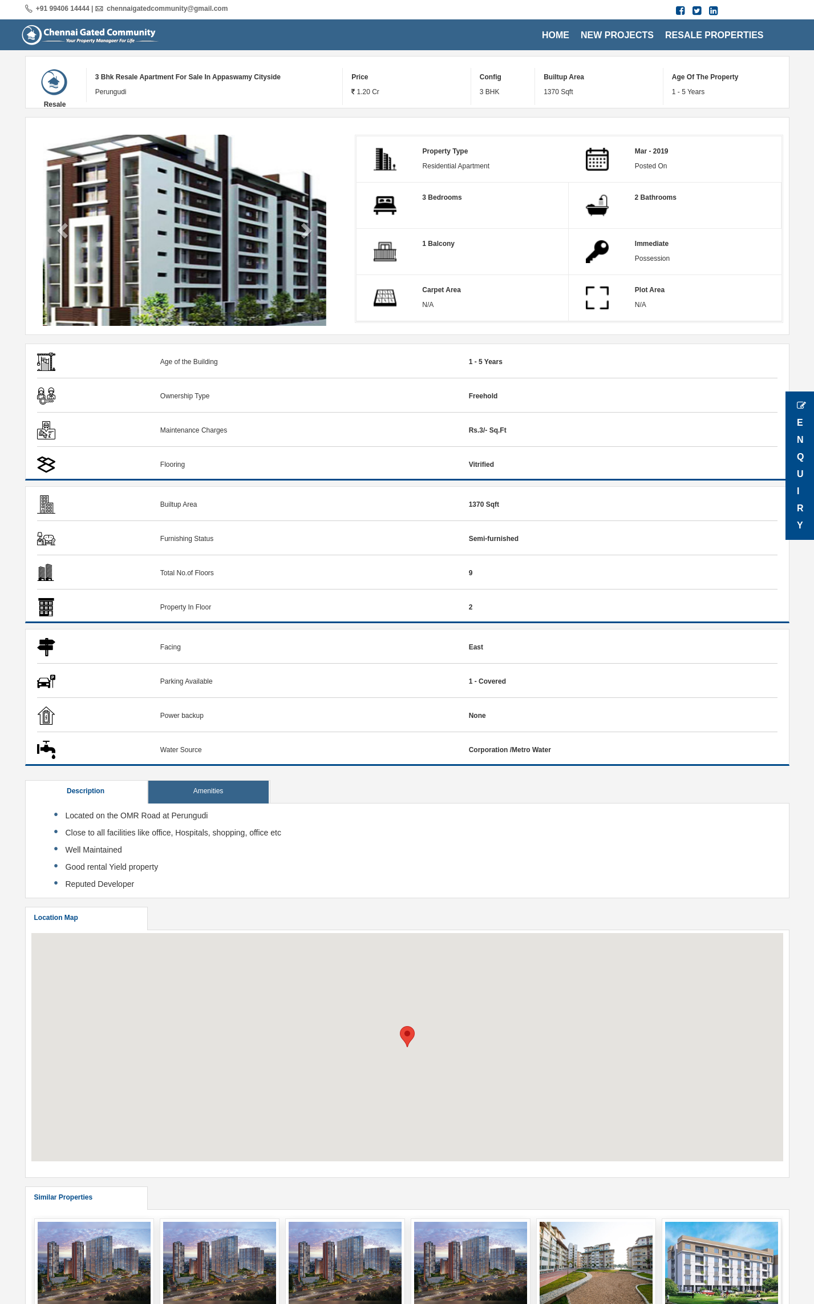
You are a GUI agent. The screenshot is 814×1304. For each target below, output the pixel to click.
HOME (555, 35)
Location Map (56, 918)
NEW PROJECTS (617, 35)
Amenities (208, 791)
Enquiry (801, 465)
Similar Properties (63, 1197)
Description (85, 791)
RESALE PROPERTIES (714, 35)
